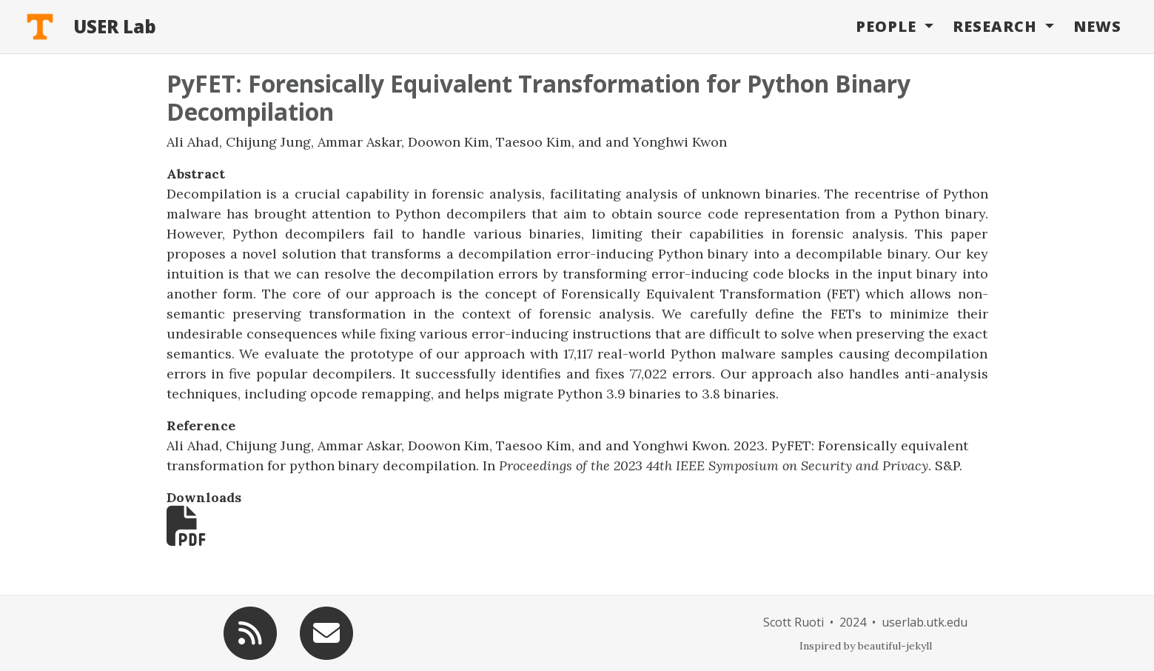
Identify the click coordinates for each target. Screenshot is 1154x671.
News (1097, 26)
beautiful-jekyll (895, 645)
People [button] (888, 26)
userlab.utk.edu (924, 622)
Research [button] (997, 26)
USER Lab (114, 26)
